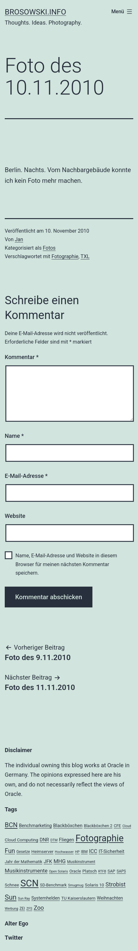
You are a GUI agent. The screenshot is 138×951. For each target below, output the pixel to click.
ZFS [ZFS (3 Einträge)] (29, 909)
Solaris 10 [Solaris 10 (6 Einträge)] (94, 884)
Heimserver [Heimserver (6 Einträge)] (42, 851)
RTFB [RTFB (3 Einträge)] (102, 871)
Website (15, 516)
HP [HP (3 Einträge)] (77, 852)
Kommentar (22, 357)
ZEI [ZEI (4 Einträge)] (22, 908)
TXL (85, 256)
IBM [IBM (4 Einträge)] (84, 852)
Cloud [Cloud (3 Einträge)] (126, 826)
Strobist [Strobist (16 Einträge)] (115, 884)
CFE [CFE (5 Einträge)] (117, 825)
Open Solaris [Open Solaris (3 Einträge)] (58, 871)
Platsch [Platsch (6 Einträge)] (89, 870)
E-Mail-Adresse (26, 476)
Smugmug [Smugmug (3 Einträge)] (76, 885)
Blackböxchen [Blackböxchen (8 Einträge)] (67, 825)
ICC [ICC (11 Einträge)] (93, 851)
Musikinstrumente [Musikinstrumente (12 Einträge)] (26, 870)
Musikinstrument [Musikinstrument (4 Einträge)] (81, 862)
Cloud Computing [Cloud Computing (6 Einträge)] (21, 839)
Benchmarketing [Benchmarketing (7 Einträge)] (35, 825)
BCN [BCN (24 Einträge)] (11, 825)
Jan (19, 239)
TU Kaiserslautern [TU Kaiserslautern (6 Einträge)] (78, 898)
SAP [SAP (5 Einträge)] (111, 871)
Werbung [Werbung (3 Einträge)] (11, 909)
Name (14, 435)
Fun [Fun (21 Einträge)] (10, 851)
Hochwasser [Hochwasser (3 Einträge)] (64, 852)
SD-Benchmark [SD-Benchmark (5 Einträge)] (53, 885)
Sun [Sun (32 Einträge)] (10, 897)
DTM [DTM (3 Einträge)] (54, 840)
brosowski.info (35, 12)
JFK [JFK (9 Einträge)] (48, 861)
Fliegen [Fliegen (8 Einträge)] (66, 840)
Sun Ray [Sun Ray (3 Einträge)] (24, 898)
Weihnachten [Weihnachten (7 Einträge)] (110, 898)
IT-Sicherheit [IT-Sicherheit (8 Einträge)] (111, 851)
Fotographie (65, 256)
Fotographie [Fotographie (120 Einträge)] (100, 838)
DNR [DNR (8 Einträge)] (44, 840)
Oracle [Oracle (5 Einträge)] (75, 871)
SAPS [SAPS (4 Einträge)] (121, 871)
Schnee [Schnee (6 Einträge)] (12, 884)
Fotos (49, 248)
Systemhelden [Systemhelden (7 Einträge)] (45, 898)
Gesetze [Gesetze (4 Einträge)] (23, 852)
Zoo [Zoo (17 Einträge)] (39, 907)
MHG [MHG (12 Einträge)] (59, 861)
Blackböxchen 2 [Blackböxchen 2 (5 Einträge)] (98, 825)
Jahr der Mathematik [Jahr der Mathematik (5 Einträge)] (23, 861)
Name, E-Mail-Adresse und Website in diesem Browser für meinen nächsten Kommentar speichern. (66, 564)
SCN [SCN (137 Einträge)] (29, 883)
